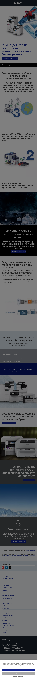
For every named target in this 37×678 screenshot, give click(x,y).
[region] (18, 669)
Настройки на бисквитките (18, 676)
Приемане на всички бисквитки (18, 669)
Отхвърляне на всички (19, 673)
